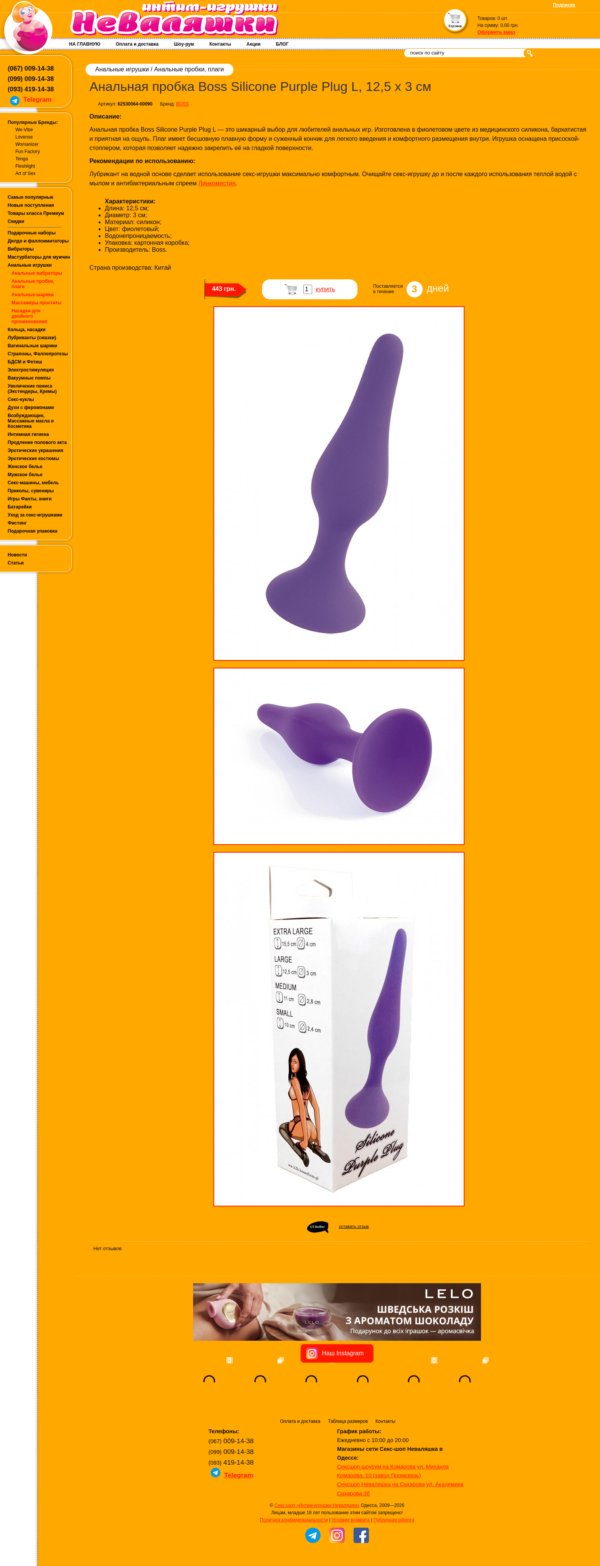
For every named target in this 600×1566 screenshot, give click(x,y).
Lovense (24, 137)
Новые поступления (31, 205)
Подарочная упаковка (33, 531)
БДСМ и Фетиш (25, 362)
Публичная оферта (394, 1520)
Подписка (564, 5)
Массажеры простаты (36, 302)
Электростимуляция (31, 370)
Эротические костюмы (33, 458)
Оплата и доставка (137, 44)
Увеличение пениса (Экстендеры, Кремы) (32, 388)
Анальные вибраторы (37, 273)
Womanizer (26, 144)
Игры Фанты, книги (30, 499)
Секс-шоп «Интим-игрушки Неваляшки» (317, 1505)
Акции (253, 44)
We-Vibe (24, 129)
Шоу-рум (184, 44)
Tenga (21, 159)
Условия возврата (351, 1520)
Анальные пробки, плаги (189, 69)
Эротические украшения (35, 450)
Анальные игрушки (30, 265)
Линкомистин (217, 183)
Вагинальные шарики (32, 345)
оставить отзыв (354, 1226)
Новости (17, 555)
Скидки (16, 221)
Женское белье (25, 466)
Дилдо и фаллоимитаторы (38, 241)
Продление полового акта (37, 442)
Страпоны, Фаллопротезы (38, 353)
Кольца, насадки (27, 329)
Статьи (16, 563)
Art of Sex (25, 173)
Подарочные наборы (32, 233)
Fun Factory (27, 151)
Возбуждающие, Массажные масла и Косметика (31, 421)
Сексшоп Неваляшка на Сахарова (381, 1484)
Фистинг (17, 523)
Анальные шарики (33, 294)
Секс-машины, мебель (33, 482)
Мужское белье (25, 474)
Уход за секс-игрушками (35, 515)
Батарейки (20, 507)
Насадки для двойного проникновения (29, 316)
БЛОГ (282, 44)
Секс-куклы (21, 399)
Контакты (220, 44)
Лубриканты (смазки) (32, 337)
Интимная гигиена (28, 434)
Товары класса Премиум (36, 213)
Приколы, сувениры (31, 490)
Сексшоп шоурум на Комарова (376, 1467)
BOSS (182, 104)
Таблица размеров (348, 1421)
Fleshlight (25, 166)
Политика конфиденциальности (294, 1520)
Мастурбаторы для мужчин (39, 257)
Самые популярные (30, 197)
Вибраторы (21, 249)
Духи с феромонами (31, 407)
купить (325, 289)
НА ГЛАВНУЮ (84, 44)
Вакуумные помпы (29, 378)
